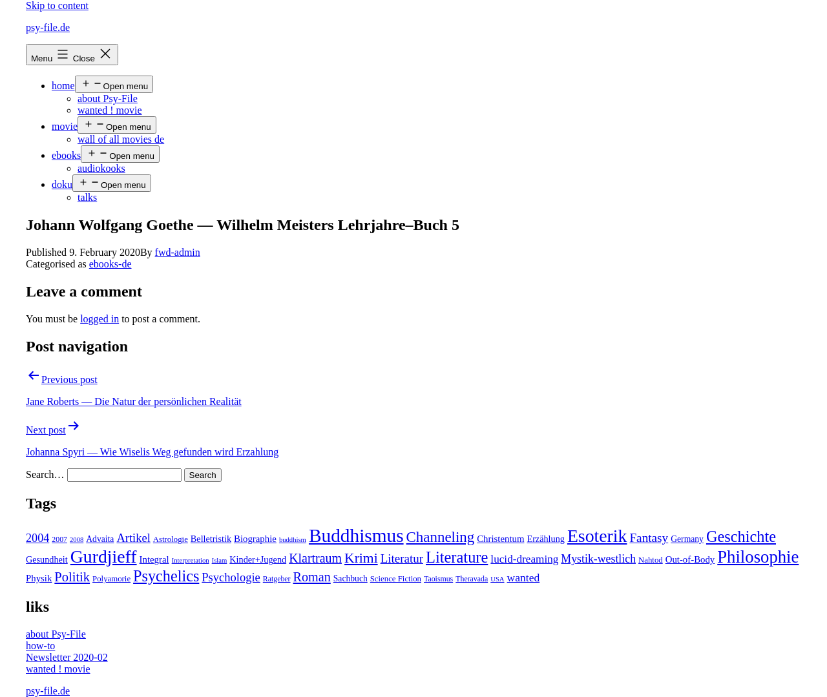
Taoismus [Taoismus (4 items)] (438, 578)
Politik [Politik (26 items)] (72, 577)
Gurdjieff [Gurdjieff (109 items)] (103, 556)
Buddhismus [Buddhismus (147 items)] (356, 535)
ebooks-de (110, 263)
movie (65, 126)
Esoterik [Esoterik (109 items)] (597, 536)
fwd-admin (177, 252)
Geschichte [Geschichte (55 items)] (741, 536)
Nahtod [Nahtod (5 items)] (650, 560)
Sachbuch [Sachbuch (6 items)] (350, 578)
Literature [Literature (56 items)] (457, 557)
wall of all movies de (121, 139)
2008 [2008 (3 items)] (76, 539)
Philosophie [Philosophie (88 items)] (758, 557)
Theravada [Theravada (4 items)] (471, 578)
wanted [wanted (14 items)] (523, 577)
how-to (40, 645)
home (63, 85)
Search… (45, 474)
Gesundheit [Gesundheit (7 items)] (47, 559)
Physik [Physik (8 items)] (39, 578)
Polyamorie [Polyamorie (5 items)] (111, 578)
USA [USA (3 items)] (497, 579)
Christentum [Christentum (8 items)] (500, 539)
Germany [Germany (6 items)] (687, 539)
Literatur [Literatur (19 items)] (402, 558)
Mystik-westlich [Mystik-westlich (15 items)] (598, 558)
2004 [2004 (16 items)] (37, 538)
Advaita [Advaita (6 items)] (100, 539)
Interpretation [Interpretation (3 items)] (190, 560)
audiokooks (101, 168)
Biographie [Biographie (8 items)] (255, 539)
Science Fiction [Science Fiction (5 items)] (395, 578)
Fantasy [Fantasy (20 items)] (648, 538)
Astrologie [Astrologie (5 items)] (170, 539)
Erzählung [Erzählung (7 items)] (545, 539)
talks (87, 197)
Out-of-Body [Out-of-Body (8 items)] (690, 559)
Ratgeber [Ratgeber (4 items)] (277, 578)
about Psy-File (108, 98)
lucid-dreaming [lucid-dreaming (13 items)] (524, 559)
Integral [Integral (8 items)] (154, 559)
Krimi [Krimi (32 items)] (361, 558)
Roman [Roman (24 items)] (312, 577)
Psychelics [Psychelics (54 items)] (166, 576)
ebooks (66, 155)
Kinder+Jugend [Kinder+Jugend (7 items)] (257, 559)
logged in (99, 318)
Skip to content (57, 5)
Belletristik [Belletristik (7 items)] (211, 539)
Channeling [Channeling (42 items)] (440, 537)
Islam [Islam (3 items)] (219, 560)
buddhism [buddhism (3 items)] (292, 539)
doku (62, 184)
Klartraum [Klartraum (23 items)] (315, 558)
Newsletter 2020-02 (67, 657)
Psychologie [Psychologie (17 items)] (231, 577)
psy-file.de (48, 27)
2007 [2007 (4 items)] (59, 539)
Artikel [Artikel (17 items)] (133, 538)
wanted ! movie (110, 110)
